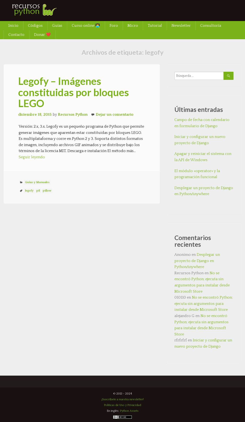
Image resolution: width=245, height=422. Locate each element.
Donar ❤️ (42, 35)
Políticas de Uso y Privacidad (122, 405)
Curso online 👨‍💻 (86, 25)
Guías (57, 25)
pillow (47, 190)
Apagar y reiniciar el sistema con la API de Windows (202, 157)
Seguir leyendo (32, 157)
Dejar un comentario (114, 114)
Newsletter (181, 25)
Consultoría (210, 25)
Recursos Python (73, 114)
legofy (29, 190)
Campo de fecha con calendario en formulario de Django (201, 123)
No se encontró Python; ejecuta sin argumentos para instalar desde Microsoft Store (203, 303)
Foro (114, 25)
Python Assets (129, 410)
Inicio (13, 25)
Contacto (16, 35)
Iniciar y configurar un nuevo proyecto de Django (199, 140)
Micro (133, 25)
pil (38, 190)
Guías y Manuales (37, 182)
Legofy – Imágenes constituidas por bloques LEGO (73, 92)
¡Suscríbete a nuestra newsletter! (122, 399)
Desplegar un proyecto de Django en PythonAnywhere (203, 191)
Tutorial (155, 25)
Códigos (35, 25)
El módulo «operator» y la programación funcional (197, 174)
